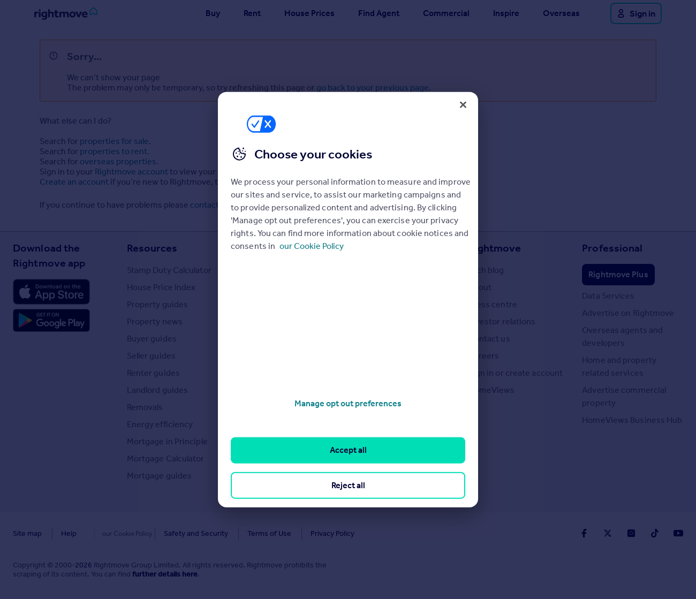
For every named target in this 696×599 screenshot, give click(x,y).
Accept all (348, 450)
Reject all (348, 485)
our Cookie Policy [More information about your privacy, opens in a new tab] (311, 246)
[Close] (463, 104)
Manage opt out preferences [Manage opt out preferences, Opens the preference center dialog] (348, 403)
